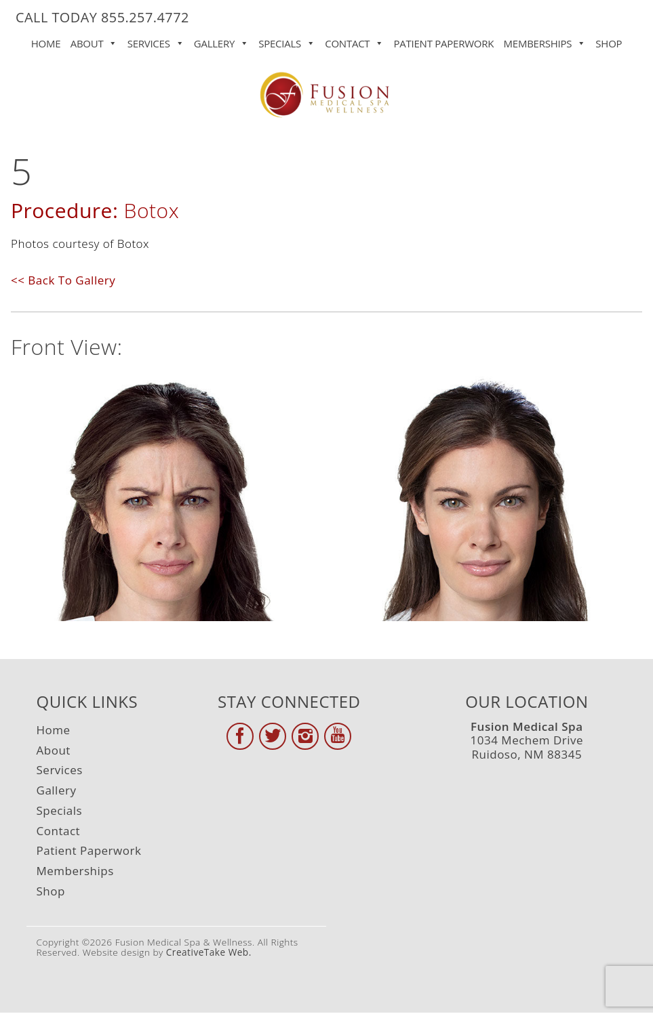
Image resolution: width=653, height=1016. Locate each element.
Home (46, 43)
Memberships (545, 40)
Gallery (221, 40)
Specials (286, 40)
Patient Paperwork (444, 43)
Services (155, 40)
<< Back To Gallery (63, 280)
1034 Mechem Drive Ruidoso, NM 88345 (527, 740)
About (94, 40)
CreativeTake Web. (209, 952)
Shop (608, 43)
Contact (354, 40)
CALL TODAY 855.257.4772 (102, 17)
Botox (151, 210)
